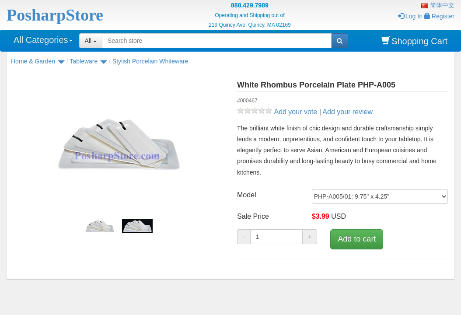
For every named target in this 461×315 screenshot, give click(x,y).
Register (439, 16)
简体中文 (437, 5)
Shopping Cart (414, 41)
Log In (410, 16)
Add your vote (295, 112)
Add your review (347, 112)
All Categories (43, 40)
